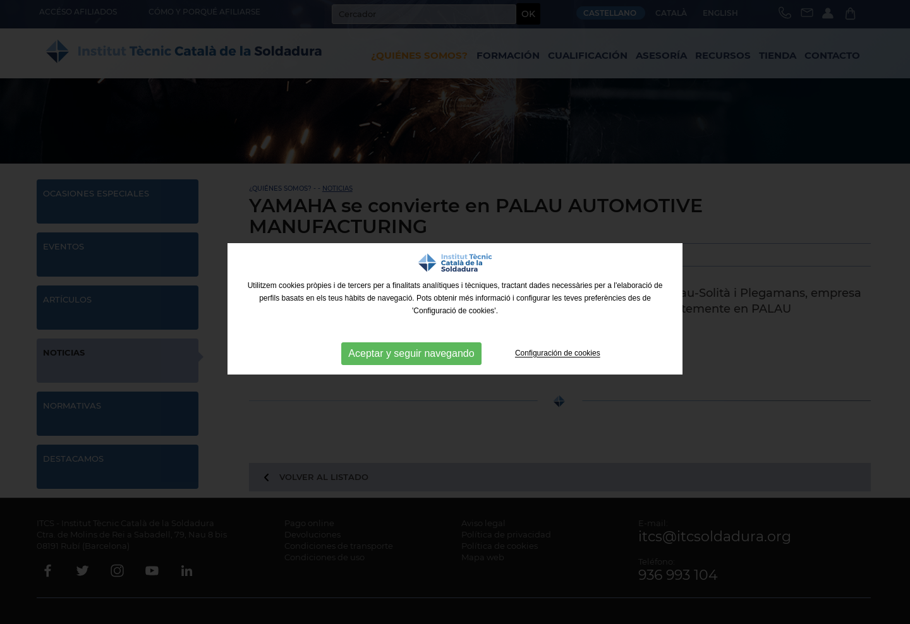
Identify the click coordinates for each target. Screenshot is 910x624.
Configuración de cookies (557, 353)
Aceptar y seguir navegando (411, 353)
